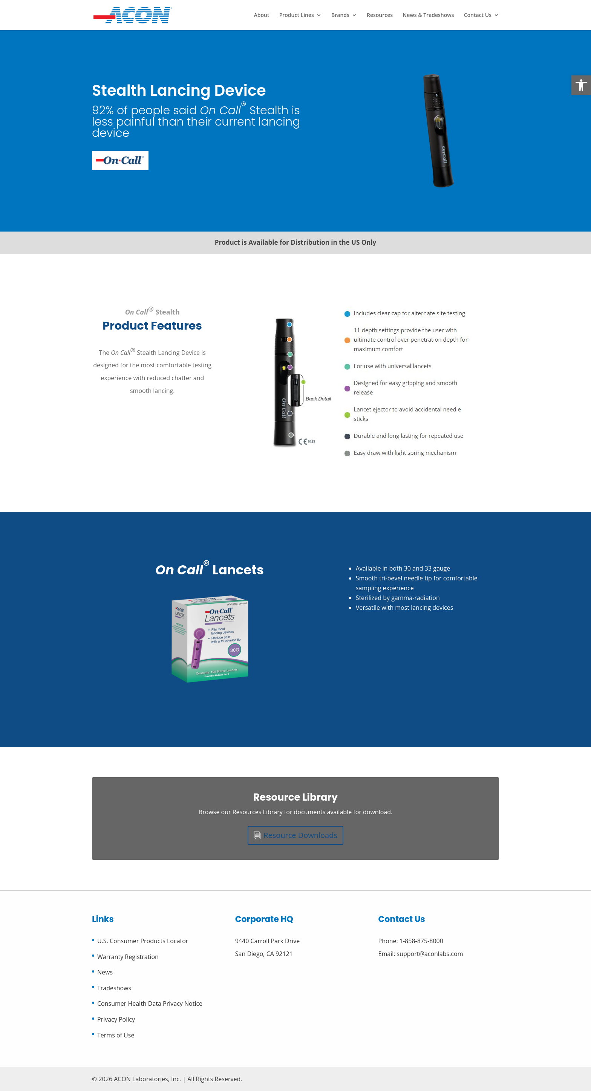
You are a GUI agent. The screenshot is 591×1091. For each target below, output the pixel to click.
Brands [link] (340, 15)
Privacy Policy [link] (116, 1019)
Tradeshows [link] (114, 988)
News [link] (105, 972)
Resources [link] (380, 15)
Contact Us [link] (477, 15)
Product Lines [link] (296, 15)
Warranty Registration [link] (128, 957)
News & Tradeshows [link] (428, 15)
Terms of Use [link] (115, 1035)
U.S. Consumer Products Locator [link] (142, 941)
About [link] (261, 15)
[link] (581, 85)
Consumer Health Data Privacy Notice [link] (149, 1003)
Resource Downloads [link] (300, 835)
